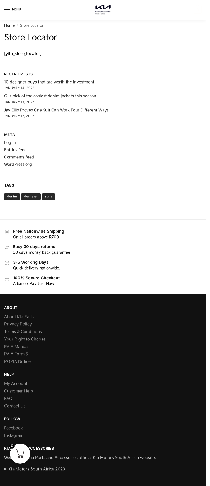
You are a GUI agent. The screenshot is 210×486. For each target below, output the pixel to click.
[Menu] (12, 10)
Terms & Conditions (23, 331)
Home (9, 25)
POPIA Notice (17, 361)
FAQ (8, 398)
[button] (197, 10)
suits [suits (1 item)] (48, 196)
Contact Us (14, 406)
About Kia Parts (19, 317)
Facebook (13, 428)
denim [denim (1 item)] (12, 196)
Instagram (13, 435)
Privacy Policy (18, 324)
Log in (10, 142)
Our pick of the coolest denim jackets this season (50, 96)
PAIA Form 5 (16, 354)
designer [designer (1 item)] (31, 196)
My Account (15, 383)
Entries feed (15, 149)
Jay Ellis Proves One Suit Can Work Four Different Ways (56, 110)
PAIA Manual (16, 346)
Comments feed (19, 157)
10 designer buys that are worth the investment (49, 82)
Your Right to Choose (24, 339)
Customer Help (18, 391)
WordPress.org (18, 164)
